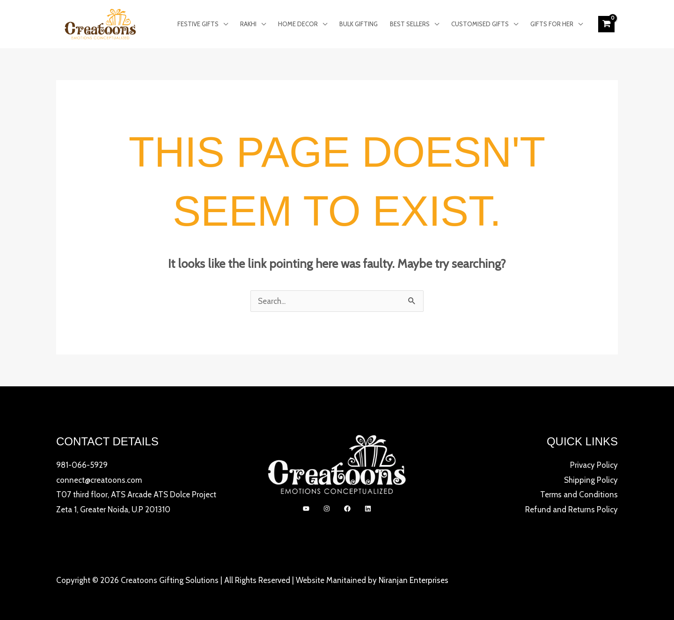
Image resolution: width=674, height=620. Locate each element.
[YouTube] (306, 508)
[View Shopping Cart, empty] (606, 24)
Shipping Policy (591, 480)
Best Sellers (410, 24)
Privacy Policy (594, 465)
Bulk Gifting (358, 24)
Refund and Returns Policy (571, 509)
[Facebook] (347, 508)
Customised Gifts (480, 24)
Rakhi (248, 24)
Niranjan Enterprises (413, 580)
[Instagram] (326, 508)
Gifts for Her (551, 24)
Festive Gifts (198, 24)
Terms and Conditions (579, 494)
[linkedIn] (368, 508)
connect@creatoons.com (99, 480)
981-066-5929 (82, 465)
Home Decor (298, 24)
